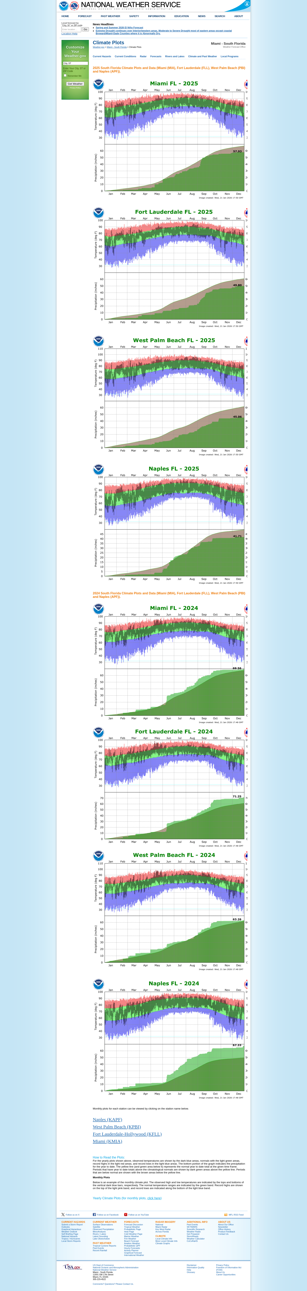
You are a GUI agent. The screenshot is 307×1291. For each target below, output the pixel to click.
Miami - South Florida (117, 47)
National (159, 1224)
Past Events (98, 1248)
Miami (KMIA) (107, 1141)
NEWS (201, 16)
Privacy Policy (75, 88)
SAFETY (134, 16)
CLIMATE (160, 1236)
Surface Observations (103, 1224)
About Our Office (226, 1224)
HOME (65, 16)
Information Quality (195, 1267)
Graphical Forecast (133, 1253)
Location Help (69, 33)
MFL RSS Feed (234, 1215)
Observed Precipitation (103, 1229)
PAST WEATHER (110, 16)
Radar (143, 56)
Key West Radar (163, 1229)
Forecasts (156, 56)
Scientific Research (196, 1229)
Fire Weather (130, 1238)
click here (154, 1198)
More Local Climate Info (166, 1241)
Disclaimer (192, 1265)
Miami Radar (161, 1227)
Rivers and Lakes (174, 56)
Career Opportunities (226, 1274)
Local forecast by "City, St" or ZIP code (71, 24)
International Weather (134, 1255)
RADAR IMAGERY (165, 1222)
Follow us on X (70, 1215)
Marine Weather (131, 1236)
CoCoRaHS (192, 1241)
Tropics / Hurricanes (70, 1238)
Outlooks (65, 1227)
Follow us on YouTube (136, 1215)
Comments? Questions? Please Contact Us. (113, 1284)
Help (189, 1270)
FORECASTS (131, 1222)
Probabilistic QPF (132, 1246)
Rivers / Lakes (99, 1234)
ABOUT (238, 16)
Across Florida (162, 1231)
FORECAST (85, 16)
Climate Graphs (162, 1243)
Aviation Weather (132, 1243)
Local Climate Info (163, 1238)
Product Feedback (226, 1231)
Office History (224, 1229)
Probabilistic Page (132, 1229)
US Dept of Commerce (103, 1265)
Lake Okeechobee (101, 1238)
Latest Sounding (100, 1236)
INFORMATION (156, 16)
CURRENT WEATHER (105, 1222)
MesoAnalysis (99, 1231)
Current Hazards (102, 56)
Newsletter (223, 1227)
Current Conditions (125, 56)
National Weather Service (104, 1270)
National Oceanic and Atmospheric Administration (115, 1267)
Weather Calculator (196, 1238)
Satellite (96, 1227)
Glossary (191, 1272)
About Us (220, 1272)
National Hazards (69, 1236)
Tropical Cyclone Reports (104, 1246)
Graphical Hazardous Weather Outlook (71, 1230)
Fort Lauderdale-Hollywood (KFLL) (127, 1134)
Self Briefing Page (69, 1234)
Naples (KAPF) (107, 1119)
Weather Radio (194, 1231)
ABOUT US (224, 1222)
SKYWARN (192, 1227)
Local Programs (229, 56)
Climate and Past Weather (202, 56)
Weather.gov (99, 47)
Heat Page (129, 1231)
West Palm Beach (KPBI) (117, 1126)
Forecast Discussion (133, 1224)
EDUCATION (181, 16)
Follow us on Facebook (106, 1215)
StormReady (192, 1236)
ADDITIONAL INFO (197, 1222)
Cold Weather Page (133, 1234)
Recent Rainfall (100, 1250)
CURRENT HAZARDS (73, 1222)
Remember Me (74, 76)
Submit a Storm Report (72, 1224)
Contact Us (223, 1234)
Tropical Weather (132, 1227)
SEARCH (220, 16)
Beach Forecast (131, 1241)
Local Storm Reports (70, 1241)
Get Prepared (193, 1234)
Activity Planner (131, 1250)
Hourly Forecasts (132, 1248)
